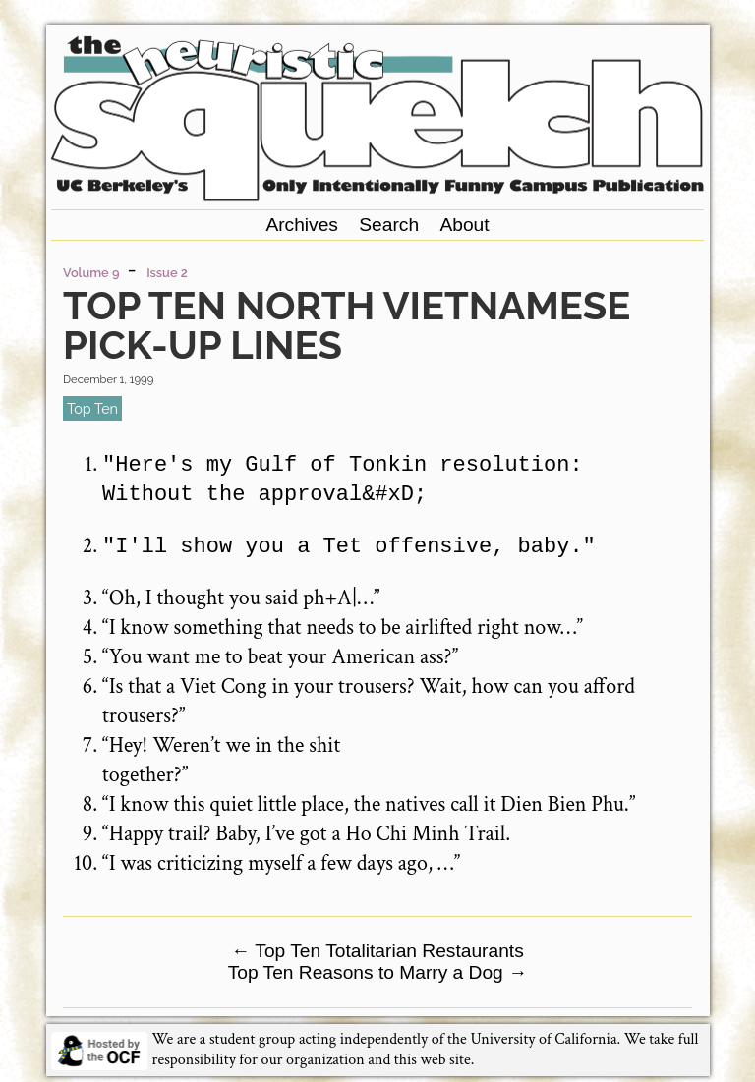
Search (389, 224)
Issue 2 (167, 272)
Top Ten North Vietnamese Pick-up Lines (346, 325)
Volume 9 (91, 272)
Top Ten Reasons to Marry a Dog (378, 970)
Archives (301, 224)
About (464, 224)
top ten (92, 408)
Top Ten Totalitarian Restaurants (377, 949)
